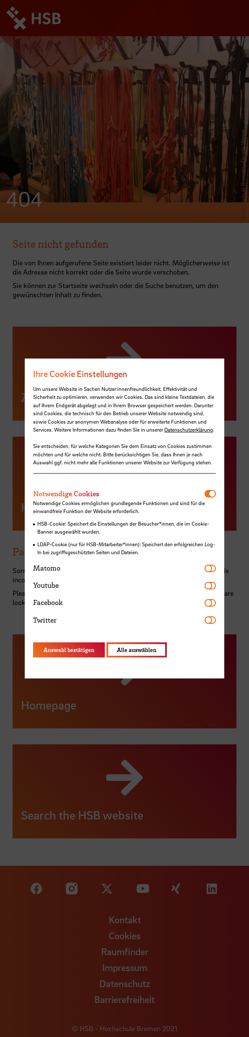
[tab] (118, 493)
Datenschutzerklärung (188, 429)
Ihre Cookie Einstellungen (80, 373)
